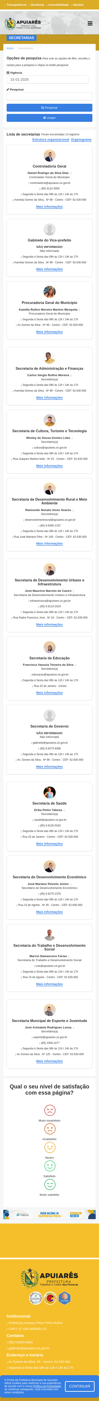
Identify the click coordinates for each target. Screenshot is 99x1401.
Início (10, 48)
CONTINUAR (79, 1386)
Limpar (49, 117)
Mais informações (49, 206)
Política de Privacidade (47, 1386)
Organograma (81, 139)
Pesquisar (15, 89)
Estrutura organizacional (50, 139)
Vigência (14, 72)
